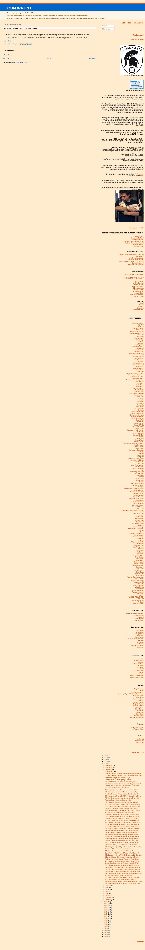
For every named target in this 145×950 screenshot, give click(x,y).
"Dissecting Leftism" (137, 238)
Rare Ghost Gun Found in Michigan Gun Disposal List (122, 806)
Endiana (141, 410)
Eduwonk (141, 617)
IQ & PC (141, 700)
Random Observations (136, 533)
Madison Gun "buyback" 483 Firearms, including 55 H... (123, 867)
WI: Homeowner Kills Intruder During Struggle (120, 812)
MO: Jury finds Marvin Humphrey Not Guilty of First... (122, 790)
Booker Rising (139, 351)
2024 (105, 759)
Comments (106, 29)
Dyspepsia (140, 405)
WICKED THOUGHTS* (136, 597)
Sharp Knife (140, 558)
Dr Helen (141, 398)
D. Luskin (140, 644)
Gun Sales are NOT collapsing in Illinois (118, 780)
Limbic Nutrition (138, 702)
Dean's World (139, 390)
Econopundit (139, 637)
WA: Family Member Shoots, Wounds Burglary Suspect (123, 784)
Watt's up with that (138, 590)
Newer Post (5, 58)
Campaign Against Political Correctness (131, 694)
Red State (140, 538)
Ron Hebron (140, 550)
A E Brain (140, 659)
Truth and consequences (136, 577)
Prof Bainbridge (138, 527)
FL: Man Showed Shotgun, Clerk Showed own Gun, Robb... (124, 775)
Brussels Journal (138, 356)
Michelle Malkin (139, 495)
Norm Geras (140, 697)
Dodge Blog (140, 396)
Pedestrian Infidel (138, 523)
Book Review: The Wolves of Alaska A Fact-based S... (122, 853)
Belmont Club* (139, 338)
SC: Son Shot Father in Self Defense (117, 788)
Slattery (141, 672)
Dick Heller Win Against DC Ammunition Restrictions (122, 814)
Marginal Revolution (137, 645)
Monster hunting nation (136, 498)
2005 (105, 934)
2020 (105, 904)
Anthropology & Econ (137, 331)
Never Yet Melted (138, 507)
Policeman (140, 710)
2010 (105, 924)
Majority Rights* (138, 704)
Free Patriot (140, 421)
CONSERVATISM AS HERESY (133, 278)
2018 (105, 908)
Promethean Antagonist (136, 528)
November (109, 767)
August (108, 885)
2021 (105, 902)
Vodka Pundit (139, 589)
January (108, 900)
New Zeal (140, 508)
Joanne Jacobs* (138, 619)
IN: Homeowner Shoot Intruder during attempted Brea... (123, 871)
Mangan (141, 487)
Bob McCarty (139, 350)
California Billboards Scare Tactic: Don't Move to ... (121, 849)
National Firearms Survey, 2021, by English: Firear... (122, 818)
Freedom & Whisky (137, 727)
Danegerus (140, 386)
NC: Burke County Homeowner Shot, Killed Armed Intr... (123, 816)
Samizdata (140, 712)
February (109, 898)
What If (141, 595)
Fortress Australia (138, 664)
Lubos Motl (140, 480)
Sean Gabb (140, 714)
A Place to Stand (138, 729)
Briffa (142, 690)
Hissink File (140, 667)
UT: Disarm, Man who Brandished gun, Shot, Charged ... (123, 877)
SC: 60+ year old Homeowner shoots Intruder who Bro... (123, 869)
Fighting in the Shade (137, 416)
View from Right (138, 585)
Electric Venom (139, 408)
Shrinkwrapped (139, 562)
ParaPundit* (140, 522)
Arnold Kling (140, 632)
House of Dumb (138, 699)
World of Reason (138, 604)
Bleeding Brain (139, 345)
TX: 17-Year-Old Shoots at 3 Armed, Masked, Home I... (123, 843)
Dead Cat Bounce (138, 388)
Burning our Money (137, 692)
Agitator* (141, 325)
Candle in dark (139, 360)
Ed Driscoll (140, 403)
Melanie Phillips (138, 705)
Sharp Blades (139, 557)
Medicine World (138, 493)
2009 (105, 926)
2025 (105, 757)
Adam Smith (140, 630)
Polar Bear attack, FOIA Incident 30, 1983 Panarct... (122, 845)
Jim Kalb (141, 463)
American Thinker (138, 328)
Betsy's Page (139, 340)
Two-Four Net (139, 578)
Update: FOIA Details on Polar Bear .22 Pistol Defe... (122, 841)
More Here (7, 41)
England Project (138, 695)
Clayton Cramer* (138, 365)
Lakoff (142, 303)
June (107, 889)
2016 (105, 912)
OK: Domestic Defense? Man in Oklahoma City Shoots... (123, 855)
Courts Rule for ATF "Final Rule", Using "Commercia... (122, 824)
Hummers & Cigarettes (136, 450)
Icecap (141, 453)
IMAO (142, 452)
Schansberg (140, 553)
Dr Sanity (141, 400)
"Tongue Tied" (139, 236)
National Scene (139, 503)
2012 (105, 920)
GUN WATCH (19, 8)
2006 (105, 932)
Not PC (141, 512)
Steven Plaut (139, 740)
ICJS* (142, 669)
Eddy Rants (140, 406)
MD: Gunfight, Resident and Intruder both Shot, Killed (122, 798)
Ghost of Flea (139, 428)
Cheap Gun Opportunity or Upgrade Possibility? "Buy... (122, 863)
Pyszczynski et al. (138, 310)
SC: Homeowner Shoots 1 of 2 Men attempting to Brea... (123, 796)
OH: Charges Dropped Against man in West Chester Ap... (123, 847)
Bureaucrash (139, 358)
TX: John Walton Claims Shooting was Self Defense (122, 834)
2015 (105, 914)
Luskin (141, 482)
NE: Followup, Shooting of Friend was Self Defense (121, 802)
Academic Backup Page (136, 259)
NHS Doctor (140, 707)
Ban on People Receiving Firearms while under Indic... (122, 786)
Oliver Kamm (139, 709)
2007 (105, 930)
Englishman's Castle (137, 717)
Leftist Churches (138, 283)
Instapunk (140, 457)
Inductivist (140, 455)
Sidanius (141, 306)
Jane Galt (140, 640)
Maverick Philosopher (137, 492)
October (108, 769)
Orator (141, 515)
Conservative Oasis (137, 376)
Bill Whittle (140, 594)
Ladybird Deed (139, 473)
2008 (105, 928)
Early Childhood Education (135, 614)
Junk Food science (137, 465)
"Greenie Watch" (138, 244)
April (107, 893)
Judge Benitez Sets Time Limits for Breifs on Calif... (121, 832)
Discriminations (139, 395)
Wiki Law (141, 599)
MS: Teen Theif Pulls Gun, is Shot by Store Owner (121, 808)
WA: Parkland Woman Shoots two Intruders (119, 875)
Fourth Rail (140, 420)
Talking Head (139, 573)
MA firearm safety (138, 485)
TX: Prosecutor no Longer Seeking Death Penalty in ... (122, 830)
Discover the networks (136, 393)
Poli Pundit (140, 525)
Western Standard (138, 592)
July (107, 887)
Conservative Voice (137, 378)
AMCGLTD (140, 326)
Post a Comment (8, 55)
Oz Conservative (138, 670)
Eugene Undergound (137, 413)
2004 (105, 936)
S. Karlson (140, 642)
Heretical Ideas (139, 445)
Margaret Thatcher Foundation (134, 488)
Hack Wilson (139, 440)
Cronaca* (140, 383)
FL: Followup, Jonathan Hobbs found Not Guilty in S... (122, 865)
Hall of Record (139, 442)
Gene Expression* (138, 426)
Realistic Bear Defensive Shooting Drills (118, 800)
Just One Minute (138, 468)
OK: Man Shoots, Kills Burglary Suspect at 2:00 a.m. (122, 857)
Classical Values (138, 363)
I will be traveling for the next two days (117, 778)
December (109, 765)
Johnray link (140, 256)
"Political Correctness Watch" (134, 243)
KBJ (142, 470)
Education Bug (139, 615)
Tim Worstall (139, 575)
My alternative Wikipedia (136, 264)
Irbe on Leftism (139, 296)
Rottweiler (140, 552)
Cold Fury (140, 371)
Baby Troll (140, 335)
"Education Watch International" (133, 241)
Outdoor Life (139, 517)
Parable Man (139, 520)
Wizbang (141, 602)
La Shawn (140, 475)
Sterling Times (139, 715)
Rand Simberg (139, 535)
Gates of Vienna (138, 423)
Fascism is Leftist (138, 286)
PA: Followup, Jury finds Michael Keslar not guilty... (121, 792)
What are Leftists (138, 290)
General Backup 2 (138, 263)
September (109, 771)
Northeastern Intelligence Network (133, 510)
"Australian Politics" (137, 239)
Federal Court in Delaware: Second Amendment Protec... (123, 773)
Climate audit (139, 366)
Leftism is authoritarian (136, 295)
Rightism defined (138, 281)
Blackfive (141, 343)
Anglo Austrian (139, 689)
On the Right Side (138, 513)
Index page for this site (136, 228)
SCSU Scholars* (138, 555)
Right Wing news (138, 547)
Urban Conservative (137, 580)
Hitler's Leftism (139, 447)
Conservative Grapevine (136, 375)
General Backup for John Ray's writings (131, 261)
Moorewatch (140, 500)
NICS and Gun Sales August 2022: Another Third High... (123, 828)
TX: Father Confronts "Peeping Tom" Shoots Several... (122, 804)
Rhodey (141, 540)
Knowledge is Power (137, 472)
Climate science (138, 368)
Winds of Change (138, 600)
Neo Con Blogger (138, 505)
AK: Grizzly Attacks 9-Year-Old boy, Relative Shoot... (122, 794)
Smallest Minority (138, 565)
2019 (105, 906)
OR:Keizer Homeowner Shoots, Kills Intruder (119, 851)
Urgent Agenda (139, 582)
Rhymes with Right (137, 542)
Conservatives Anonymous (135, 380)
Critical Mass (139, 381)
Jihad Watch (140, 462)
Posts (104, 26)
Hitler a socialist (138, 288)
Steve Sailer (140, 568)
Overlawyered (139, 518)
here (142, 174)
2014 (105, 916)
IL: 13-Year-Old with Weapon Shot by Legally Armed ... (122, 836)
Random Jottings (138, 537)
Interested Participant (137, 460)
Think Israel (140, 742)
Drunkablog (140, 401)
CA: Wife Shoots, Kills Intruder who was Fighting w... (122, 782)
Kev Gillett (140, 665)
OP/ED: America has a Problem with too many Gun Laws (123, 873)
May (107, 891)
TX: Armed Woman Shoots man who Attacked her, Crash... (124, 881)
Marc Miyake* (139, 620)
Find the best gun (138, 418)
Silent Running (139, 563)
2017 (105, 910)
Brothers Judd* (139, 355)
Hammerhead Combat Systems (133, 443)
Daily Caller (140, 385)
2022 (105, 763)
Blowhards (140, 348)
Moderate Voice (138, 497)
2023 (105, 761)
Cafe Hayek (140, 635)
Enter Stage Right (138, 411)
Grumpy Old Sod (138, 435)
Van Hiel (141, 305)
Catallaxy (141, 662)
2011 (105, 922)
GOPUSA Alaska (138, 433)
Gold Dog (140, 432)
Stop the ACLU (139, 570)
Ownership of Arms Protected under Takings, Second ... (123, 838)
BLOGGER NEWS (137, 346)
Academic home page (136, 258)
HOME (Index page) (137, 39)
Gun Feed (140, 437)
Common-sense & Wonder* (135, 373)
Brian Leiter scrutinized (136, 353)
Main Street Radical (137, 483)
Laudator (141, 477)
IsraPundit (140, 739)
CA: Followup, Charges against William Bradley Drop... (122, 861)
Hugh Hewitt (140, 448)
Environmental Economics (135, 639)
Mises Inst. (140, 647)
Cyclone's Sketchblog (137, 677)
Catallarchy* (140, 361)
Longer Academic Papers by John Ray (131, 254)
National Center (138, 502)
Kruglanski (140, 308)
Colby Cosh (140, 370)
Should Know (139, 560)
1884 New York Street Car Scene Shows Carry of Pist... (123, 810)
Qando (141, 530)
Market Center (139, 490)
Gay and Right (139, 425)
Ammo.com (140, 330)
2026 (105, 755)
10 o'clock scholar (138, 323)
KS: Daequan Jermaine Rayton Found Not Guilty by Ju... (123, 822)
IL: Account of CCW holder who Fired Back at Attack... (122, 826)
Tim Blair (141, 674)
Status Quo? (139, 293)
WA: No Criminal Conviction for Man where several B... (122, 820)
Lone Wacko (139, 478)
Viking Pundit (139, 587)
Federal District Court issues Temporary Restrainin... (122, 859)
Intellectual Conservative (136, 458)
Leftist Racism (139, 285)
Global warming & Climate (135, 430)
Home (49, 58)
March (108, 895)
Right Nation (139, 543)
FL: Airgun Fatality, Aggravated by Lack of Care (120, 879)
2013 (105, 918)
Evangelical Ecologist (137, 415)
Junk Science (139, 467)
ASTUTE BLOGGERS (136, 333)
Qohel (142, 532)
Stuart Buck (140, 572)
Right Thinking (139, 545)
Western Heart (139, 246)
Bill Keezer (140, 341)
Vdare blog (140, 583)
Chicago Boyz (139, 634)
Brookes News (139, 660)
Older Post (92, 58)
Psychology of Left (138, 291)
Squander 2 (140, 567)
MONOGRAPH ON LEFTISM (134, 274)
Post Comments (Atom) (19, 62)
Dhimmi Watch (139, 391)
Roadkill (141, 548)
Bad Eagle (140, 336)
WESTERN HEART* (137, 675)
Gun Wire (140, 438)
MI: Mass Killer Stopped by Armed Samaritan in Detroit (122, 883)
